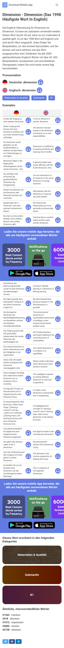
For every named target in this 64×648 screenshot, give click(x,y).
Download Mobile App (21, 4)
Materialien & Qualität (16, 97)
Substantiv (39, 97)
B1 (51, 97)
